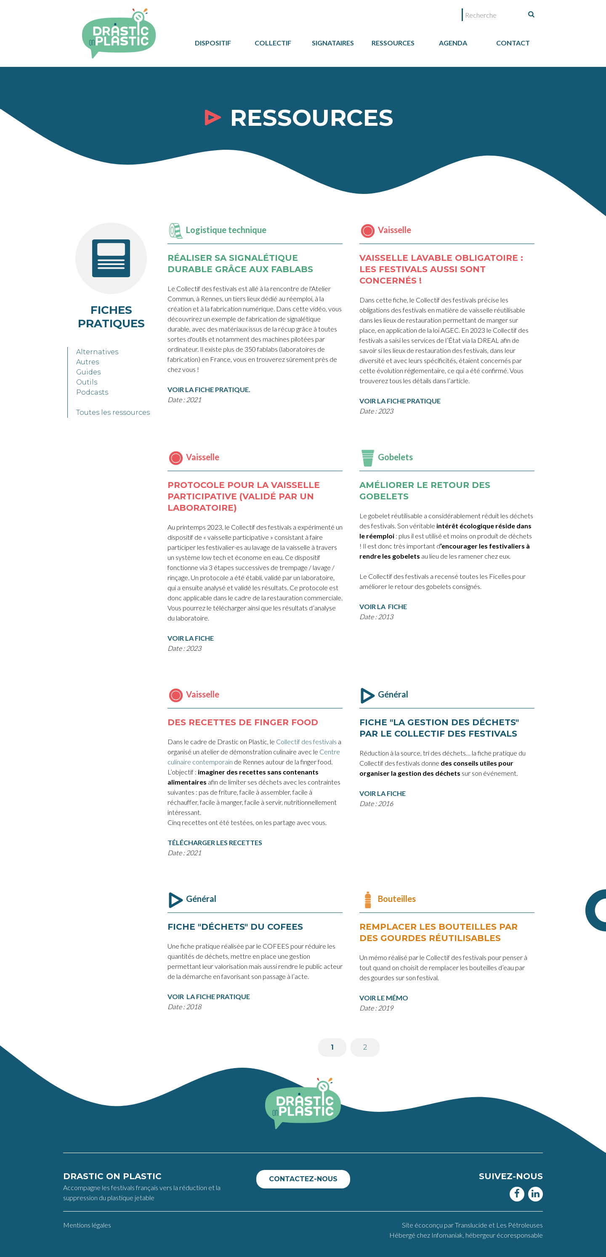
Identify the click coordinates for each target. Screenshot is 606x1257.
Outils (86, 382)
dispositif (213, 43)
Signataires (333, 43)
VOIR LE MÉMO (383, 998)
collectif (273, 43)
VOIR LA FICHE (382, 793)
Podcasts (92, 392)
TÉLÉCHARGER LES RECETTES (214, 842)
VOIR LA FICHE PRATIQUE (208, 996)
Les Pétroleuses (519, 1225)
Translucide (472, 1225)
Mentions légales (87, 1225)
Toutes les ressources (113, 412)
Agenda (453, 43)
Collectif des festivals (306, 741)
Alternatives (97, 352)
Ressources (393, 43)
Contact (513, 43)
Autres (87, 362)
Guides (88, 372)
